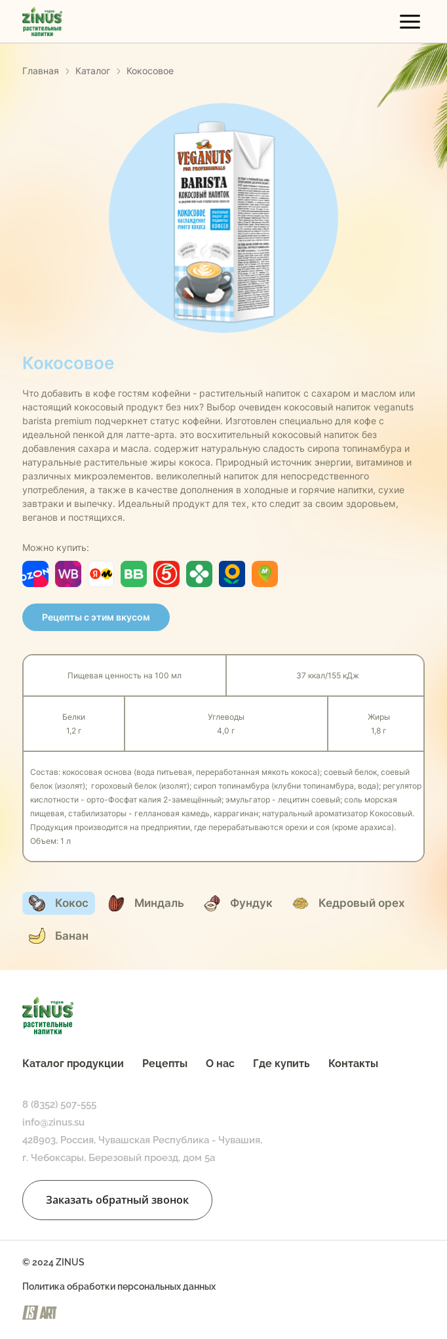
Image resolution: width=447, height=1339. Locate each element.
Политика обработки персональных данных (119, 1286)
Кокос (58, 903)
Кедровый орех (348, 903)
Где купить (281, 1063)
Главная (40, 70)
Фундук (238, 903)
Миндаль (146, 903)
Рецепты (164, 1063)
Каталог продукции (73, 1063)
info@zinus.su (53, 1122)
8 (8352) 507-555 (59, 1104)
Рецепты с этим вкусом (96, 617)
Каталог (92, 70)
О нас (220, 1063)
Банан (58, 936)
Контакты (353, 1063)
